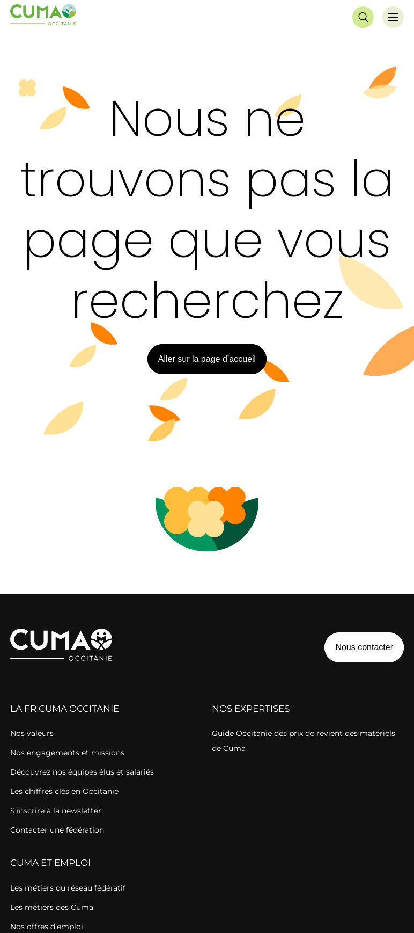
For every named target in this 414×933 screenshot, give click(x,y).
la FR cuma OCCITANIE (64, 708)
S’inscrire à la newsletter (55, 810)
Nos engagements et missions (67, 752)
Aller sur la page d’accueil (207, 358)
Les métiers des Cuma (51, 907)
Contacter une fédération (57, 830)
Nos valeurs (32, 733)
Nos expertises (251, 708)
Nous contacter (364, 647)
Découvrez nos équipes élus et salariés (82, 772)
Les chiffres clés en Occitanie (64, 791)
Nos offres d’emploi (46, 926)
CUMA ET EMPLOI (50, 862)
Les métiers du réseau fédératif (67, 888)
